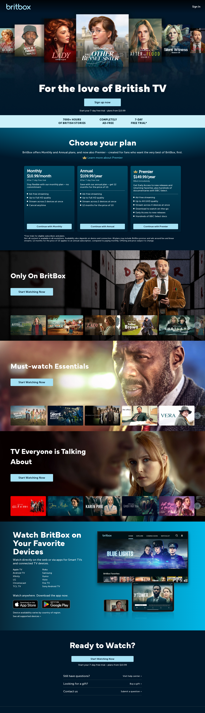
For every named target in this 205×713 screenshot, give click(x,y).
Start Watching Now (102, 658)
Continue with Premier (156, 226)
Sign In (196, 6)
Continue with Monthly (49, 226)
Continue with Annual (102, 226)
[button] (197, 325)
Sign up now (103, 102)
